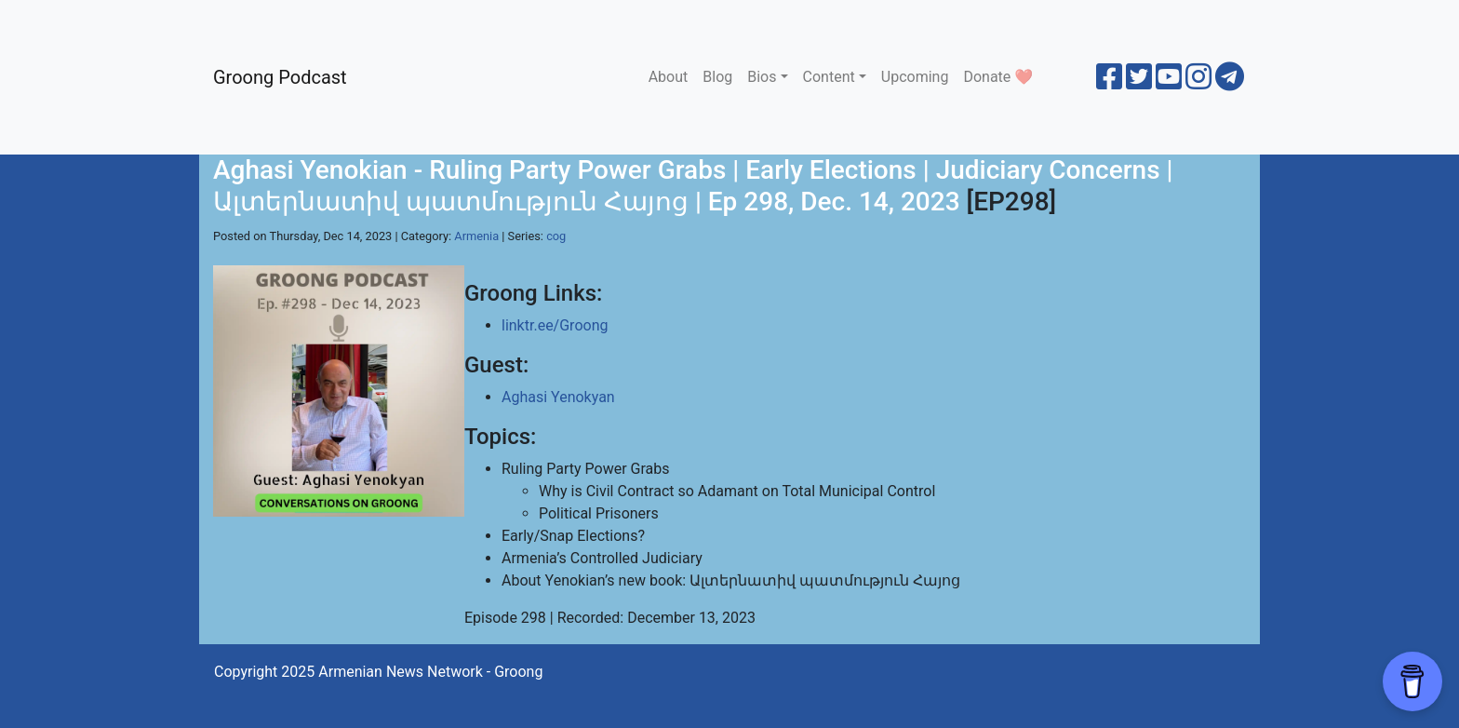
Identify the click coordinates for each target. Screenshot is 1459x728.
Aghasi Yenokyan (558, 397)
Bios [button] (761, 77)
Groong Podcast (280, 77)
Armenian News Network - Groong (430, 672)
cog (556, 236)
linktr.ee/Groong (555, 325)
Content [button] (829, 77)
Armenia (476, 236)
